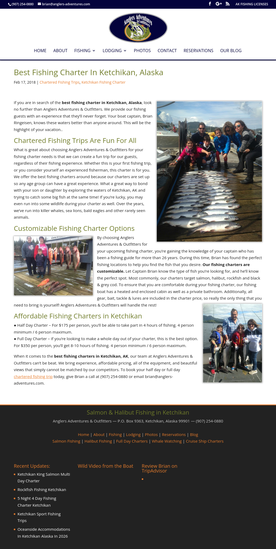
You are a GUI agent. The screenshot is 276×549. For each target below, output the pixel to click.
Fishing (82, 51)
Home (40, 51)
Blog (194, 434)
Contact (167, 51)
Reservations (198, 51)
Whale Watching (167, 441)
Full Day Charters (132, 441)
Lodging (112, 51)
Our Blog (231, 51)
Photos (142, 51)
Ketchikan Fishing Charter (103, 82)
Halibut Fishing (98, 441)
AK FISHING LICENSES (252, 4)
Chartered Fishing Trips (60, 82)
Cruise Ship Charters (204, 441)
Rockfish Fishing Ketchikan (41, 489)
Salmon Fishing (66, 441)
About (60, 51)
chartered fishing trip (33, 376)
